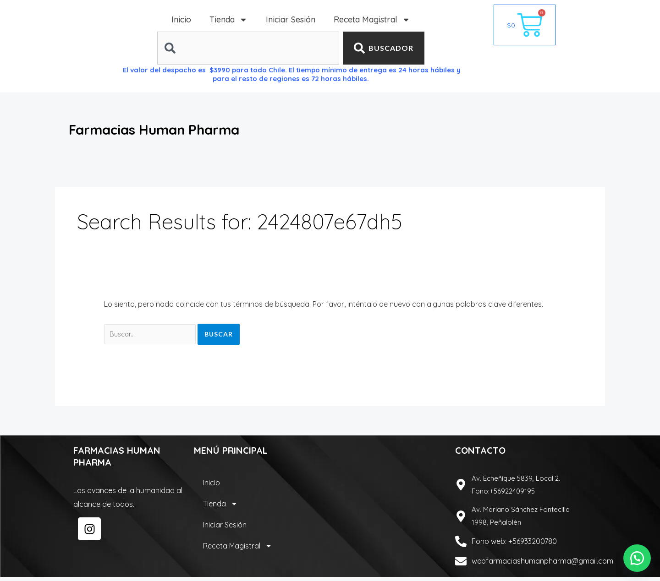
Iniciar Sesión (290, 19)
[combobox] (248, 48)
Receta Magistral (372, 19)
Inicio (181, 19)
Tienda (228, 19)
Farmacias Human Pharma (194, 127)
